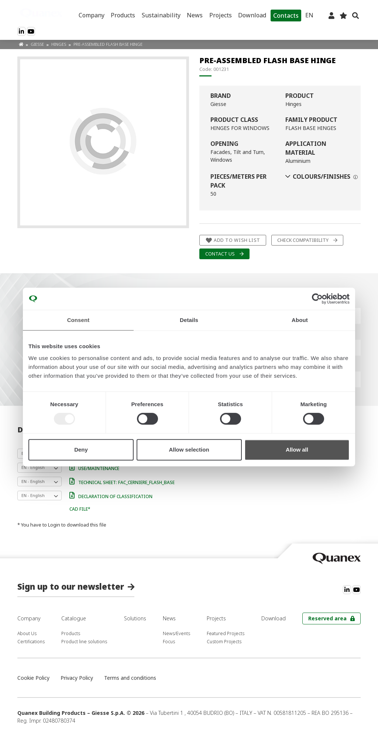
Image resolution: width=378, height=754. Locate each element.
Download (252, 15)
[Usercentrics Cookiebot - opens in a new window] (317, 298)
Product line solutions (84, 641)
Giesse (38, 44)
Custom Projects (224, 641)
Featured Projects (225, 633)
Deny (81, 449)
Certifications (31, 641)
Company (91, 15)
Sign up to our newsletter (70, 586)
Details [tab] (189, 320)
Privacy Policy (77, 677)
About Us (27, 633)
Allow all (297, 449)
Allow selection (189, 449)
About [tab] (300, 320)
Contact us (220, 254)
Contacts (286, 15)
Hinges (59, 44)
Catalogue (73, 618)
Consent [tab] (78, 320)
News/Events (176, 633)
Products (123, 15)
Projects (220, 15)
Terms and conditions (130, 677)
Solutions (135, 618)
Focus (169, 641)
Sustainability (161, 15)
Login (54, 524)
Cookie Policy (33, 677)
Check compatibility (303, 240)
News (195, 15)
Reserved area (327, 618)
